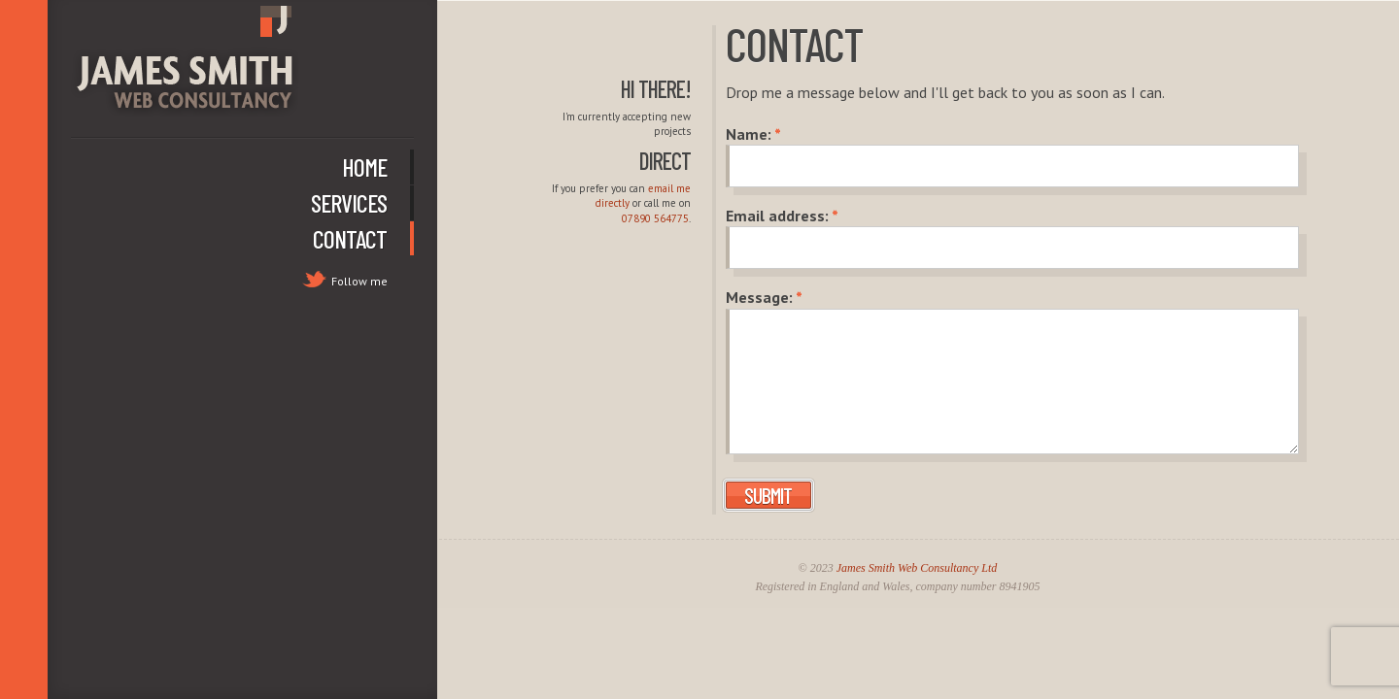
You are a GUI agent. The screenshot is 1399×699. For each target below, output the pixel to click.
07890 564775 (655, 218)
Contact (350, 238)
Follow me (359, 281)
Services (349, 202)
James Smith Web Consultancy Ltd (917, 568)
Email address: (782, 215)
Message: (764, 297)
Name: (753, 134)
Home (364, 166)
